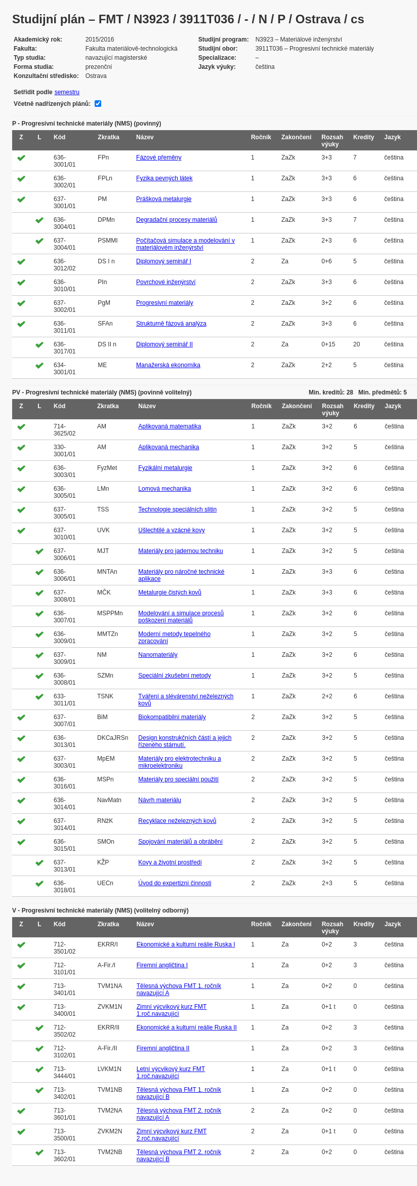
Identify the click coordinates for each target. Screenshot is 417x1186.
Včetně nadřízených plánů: (52, 103)
